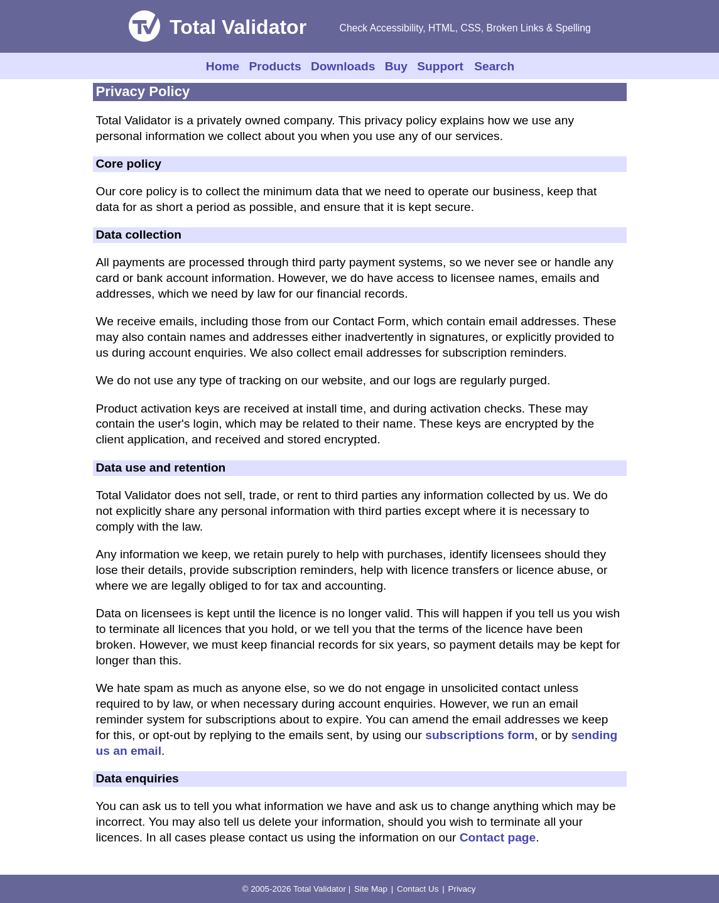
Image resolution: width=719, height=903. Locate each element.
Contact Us (417, 889)
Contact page (498, 837)
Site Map (370, 889)
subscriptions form (479, 735)
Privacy (461, 889)
